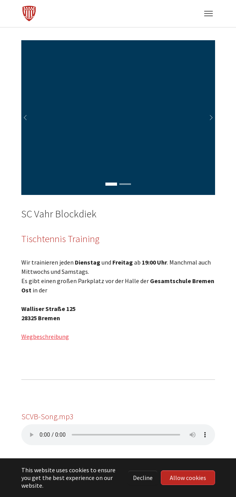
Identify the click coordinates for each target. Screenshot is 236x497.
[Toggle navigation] (208, 13)
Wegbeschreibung (45, 336)
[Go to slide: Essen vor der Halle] (111, 184)
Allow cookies (188, 478)
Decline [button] (143, 478)
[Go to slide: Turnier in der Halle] (125, 184)
